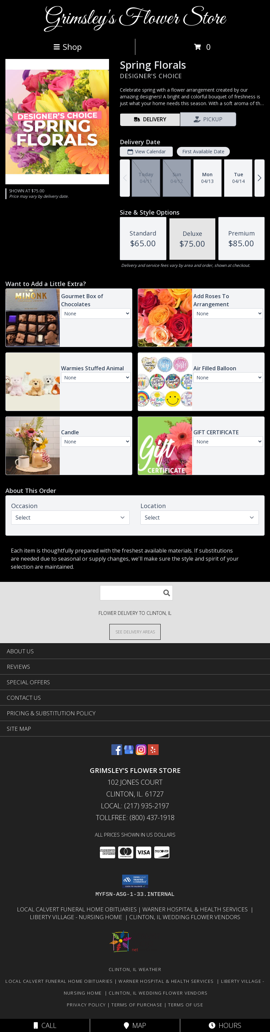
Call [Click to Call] (45, 1025)
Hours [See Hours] (225, 1025)
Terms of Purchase (136, 1005)
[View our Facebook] (116, 753)
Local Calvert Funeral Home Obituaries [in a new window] (77, 909)
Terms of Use (185, 1005)
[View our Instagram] (141, 753)
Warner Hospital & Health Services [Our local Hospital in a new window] (196, 909)
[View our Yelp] (153, 753)
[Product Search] (136, 592)
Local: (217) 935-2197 (135, 805)
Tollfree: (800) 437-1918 (135, 817)
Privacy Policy (86, 1005)
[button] (135, 881)
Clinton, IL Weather (135, 969)
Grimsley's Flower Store (135, 18)
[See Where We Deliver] (135, 631)
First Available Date (203, 151)
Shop (67, 46)
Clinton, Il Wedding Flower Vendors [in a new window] (184, 917)
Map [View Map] (135, 1025)
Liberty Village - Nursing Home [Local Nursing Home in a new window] (77, 917)
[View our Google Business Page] (129, 753)
